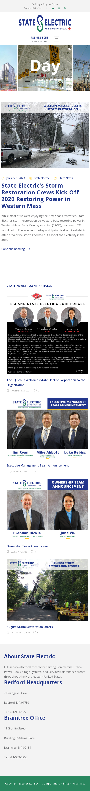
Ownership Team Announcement (29, 546)
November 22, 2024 (21, 390)
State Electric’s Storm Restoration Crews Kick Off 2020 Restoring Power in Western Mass (40, 195)
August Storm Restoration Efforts (30, 627)
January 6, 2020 (15, 178)
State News (66, 178)
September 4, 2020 (20, 632)
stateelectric (41, 178)
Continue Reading (15, 249)
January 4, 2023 (19, 552)
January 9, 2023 (19, 471)
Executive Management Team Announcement (38, 465)
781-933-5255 (18, 712)
